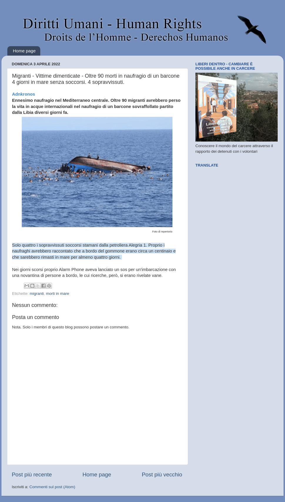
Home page (24, 50)
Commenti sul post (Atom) (52, 487)
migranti (37, 293)
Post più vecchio (162, 474)
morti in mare (57, 293)
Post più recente (32, 474)
